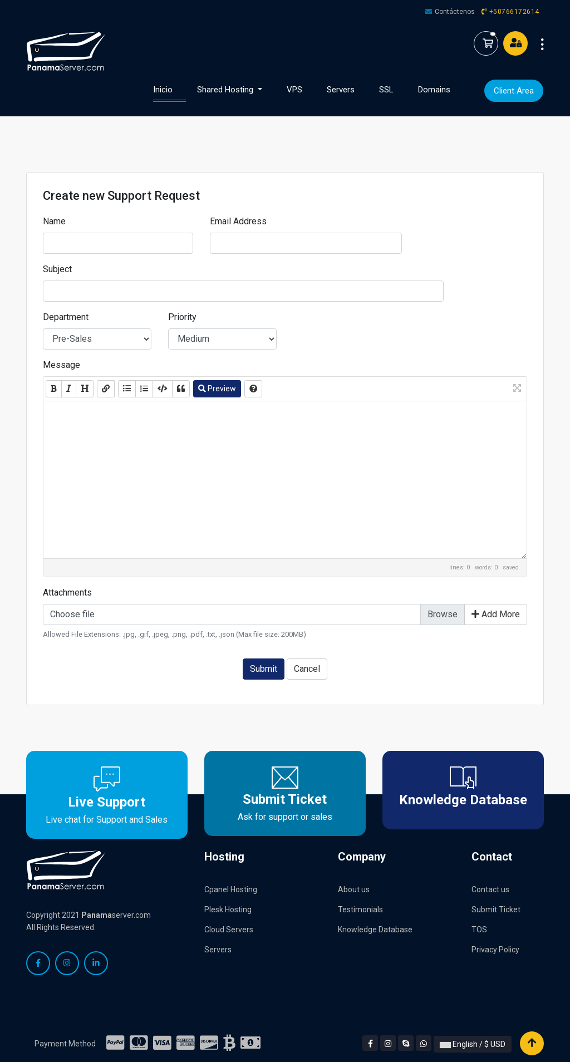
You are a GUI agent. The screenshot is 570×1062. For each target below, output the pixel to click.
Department (66, 317)
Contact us (490, 889)
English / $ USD (472, 1044)
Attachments (67, 592)
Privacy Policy (495, 949)
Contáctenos (455, 12)
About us (354, 889)
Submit (263, 668)
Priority (182, 317)
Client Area (514, 91)
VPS (294, 90)
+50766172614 (514, 12)
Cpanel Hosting (230, 889)
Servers (341, 90)
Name (54, 221)
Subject (57, 269)
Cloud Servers (228, 929)
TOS (479, 929)
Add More (495, 614)
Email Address (238, 221)
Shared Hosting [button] (226, 90)
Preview (217, 388)
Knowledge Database (375, 929)
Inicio (169, 89)
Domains (434, 90)
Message (61, 365)
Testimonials (360, 909)
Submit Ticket (495, 909)
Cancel (307, 668)
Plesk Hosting (228, 909)
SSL (386, 90)
